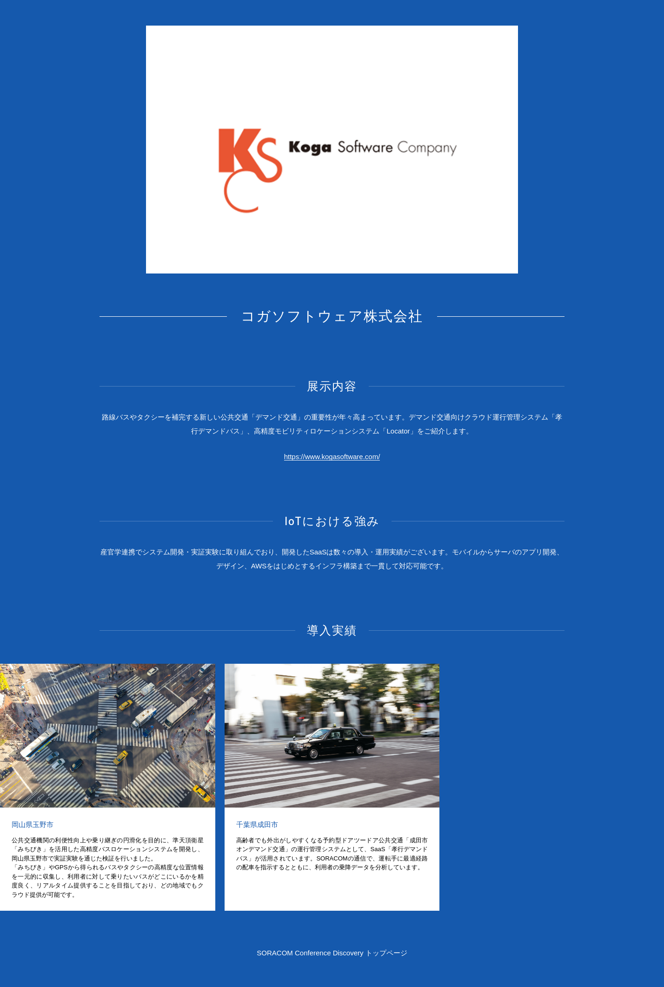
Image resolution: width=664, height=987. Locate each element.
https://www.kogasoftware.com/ (332, 456)
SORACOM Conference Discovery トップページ (332, 953)
